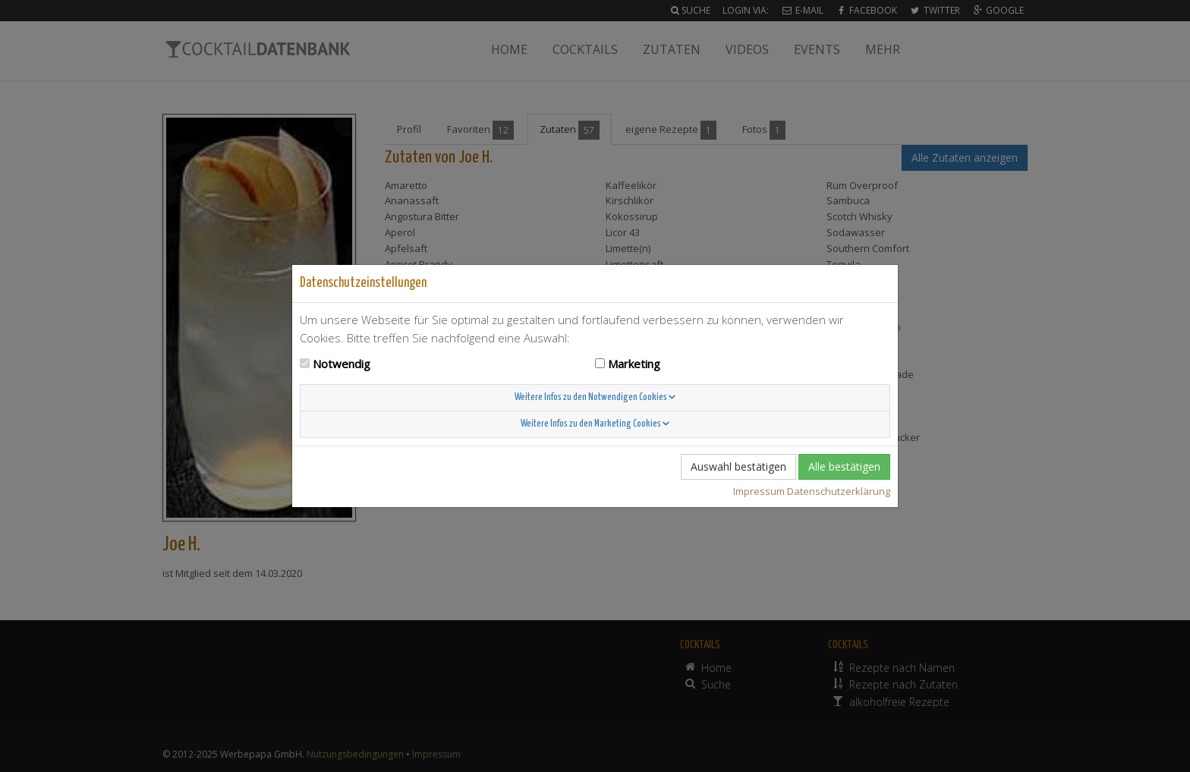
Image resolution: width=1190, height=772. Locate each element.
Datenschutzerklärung (838, 491)
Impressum (759, 491)
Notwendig (341, 363)
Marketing (634, 363)
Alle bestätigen (844, 466)
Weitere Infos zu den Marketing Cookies (595, 424)
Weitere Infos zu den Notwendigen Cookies (595, 397)
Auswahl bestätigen (738, 466)
